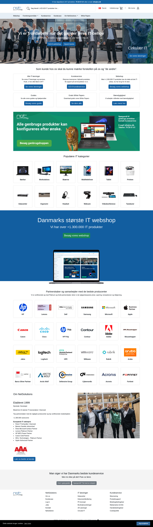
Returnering (114, 496)
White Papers (85, 16)
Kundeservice (46, 16)
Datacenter (81, 496)
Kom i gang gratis (64, 483)
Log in (47, 502)
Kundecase (57, 16)
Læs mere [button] (27, 523)
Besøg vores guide (33, 103)
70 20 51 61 (80, 2)
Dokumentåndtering (84, 499)
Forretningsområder (30, 16)
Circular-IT (81, 511)
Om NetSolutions (70, 16)
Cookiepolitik (114, 511)
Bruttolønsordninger (85, 505)
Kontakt (48, 508)
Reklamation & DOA (116, 505)
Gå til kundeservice (76, 87)
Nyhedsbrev (49, 511)
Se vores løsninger (138, 56)
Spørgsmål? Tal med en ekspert (84, 483)
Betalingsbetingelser (117, 502)
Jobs (47, 505)
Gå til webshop (54, 44)
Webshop (16, 16)
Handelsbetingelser (116, 508)
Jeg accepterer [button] (143, 523)
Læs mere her (119, 103)
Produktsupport (115, 499)
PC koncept (82, 502)
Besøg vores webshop (119, 87)
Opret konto (69, 44)
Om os (47, 496)
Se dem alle (76, 103)
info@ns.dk (97, 2)
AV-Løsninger (82, 508)
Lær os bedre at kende (24, 459)
